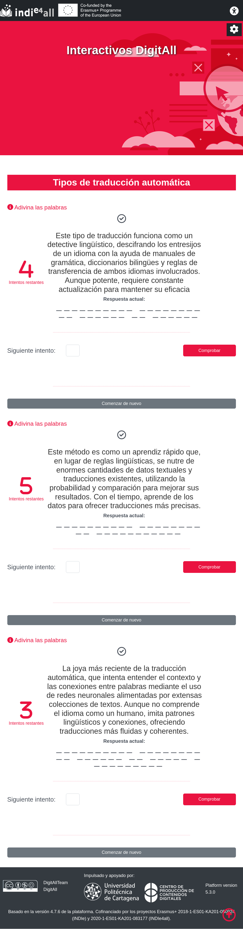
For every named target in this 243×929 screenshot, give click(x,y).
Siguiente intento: (31, 350)
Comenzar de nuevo (121, 403)
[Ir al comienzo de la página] (229, 915)
